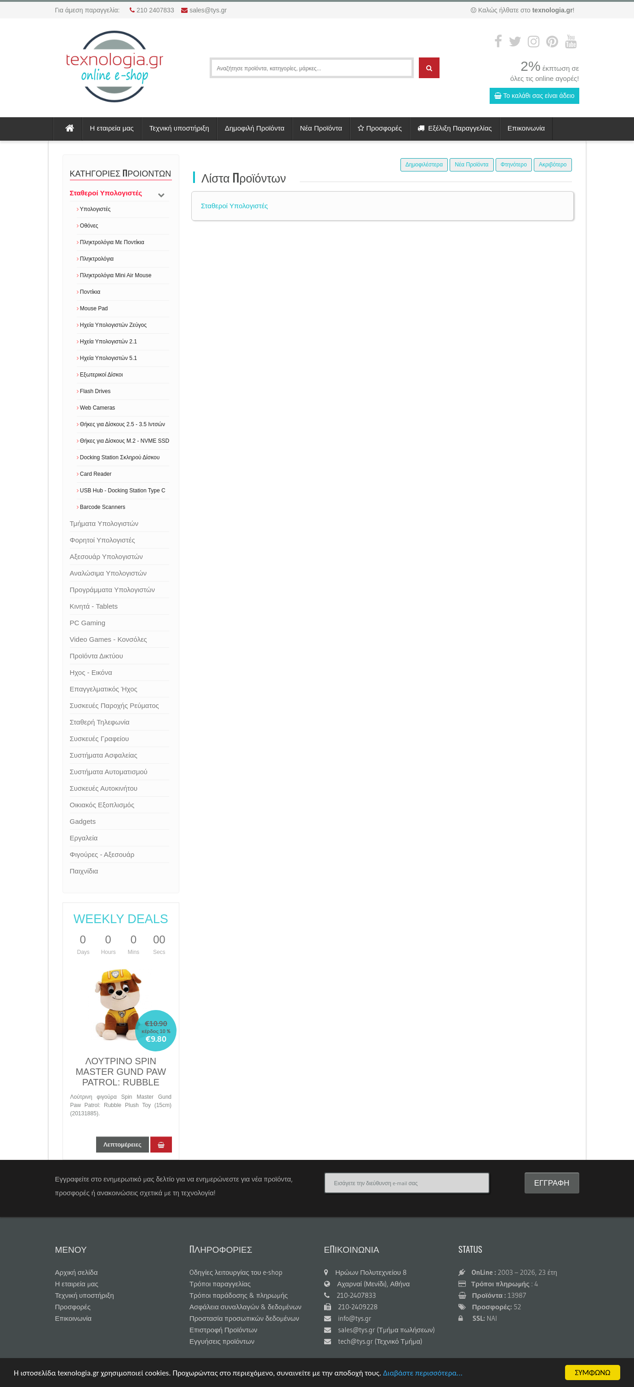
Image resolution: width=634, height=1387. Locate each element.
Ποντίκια (89, 292)
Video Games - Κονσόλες (108, 639)
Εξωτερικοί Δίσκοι (100, 374)
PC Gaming (88, 623)
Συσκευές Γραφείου (99, 738)
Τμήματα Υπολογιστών (104, 523)
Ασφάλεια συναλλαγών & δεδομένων (245, 1306)
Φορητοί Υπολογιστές (102, 540)
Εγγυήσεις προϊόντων (222, 1341)
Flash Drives (94, 391)
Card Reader (94, 474)
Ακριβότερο (553, 164)
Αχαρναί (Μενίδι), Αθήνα (367, 1283)
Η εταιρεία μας (112, 128)
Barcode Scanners (101, 507)
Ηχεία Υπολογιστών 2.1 (107, 341)
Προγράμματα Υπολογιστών (112, 590)
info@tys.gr (347, 1318)
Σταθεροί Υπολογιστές (106, 193)
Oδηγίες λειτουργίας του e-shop (235, 1272)
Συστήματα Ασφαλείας (103, 755)
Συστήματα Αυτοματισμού (109, 772)
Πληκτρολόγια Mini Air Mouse (114, 275)
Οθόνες (87, 226)
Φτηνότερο (514, 164)
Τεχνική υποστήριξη (179, 128)
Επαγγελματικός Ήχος (103, 689)
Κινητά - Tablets (94, 606)
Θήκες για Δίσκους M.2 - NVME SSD (123, 441)
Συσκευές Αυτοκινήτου (104, 788)
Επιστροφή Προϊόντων (223, 1329)
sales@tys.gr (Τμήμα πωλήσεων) (379, 1329)
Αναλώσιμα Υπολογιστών (108, 573)
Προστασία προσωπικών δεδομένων (244, 1318)
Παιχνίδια (84, 871)
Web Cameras (96, 408)
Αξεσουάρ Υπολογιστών (106, 556)
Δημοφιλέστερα (424, 164)
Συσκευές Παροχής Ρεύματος (114, 705)
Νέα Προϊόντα (321, 128)
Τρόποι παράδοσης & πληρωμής (238, 1295)
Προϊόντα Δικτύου (96, 656)
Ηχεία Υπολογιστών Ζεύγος (112, 325)
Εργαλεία (84, 838)
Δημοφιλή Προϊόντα (255, 128)
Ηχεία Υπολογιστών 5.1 (107, 358)
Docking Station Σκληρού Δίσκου (118, 457)
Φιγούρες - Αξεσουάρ (102, 854)
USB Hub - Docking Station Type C (121, 490)
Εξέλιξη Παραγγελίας (454, 128)
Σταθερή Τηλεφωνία (100, 722)
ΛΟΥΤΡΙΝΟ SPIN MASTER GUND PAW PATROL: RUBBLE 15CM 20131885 (120, 1077)
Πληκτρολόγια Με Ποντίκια (110, 242)
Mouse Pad (92, 308)
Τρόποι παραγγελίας (220, 1283)
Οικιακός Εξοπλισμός (102, 805)
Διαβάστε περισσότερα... (423, 1373)
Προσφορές (380, 128)
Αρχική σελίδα (76, 1272)
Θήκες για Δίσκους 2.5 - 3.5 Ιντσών (121, 424)
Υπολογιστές (94, 209)
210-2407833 (350, 1295)
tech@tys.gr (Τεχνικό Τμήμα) (373, 1341)
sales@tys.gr (208, 10)
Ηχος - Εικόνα (91, 672)
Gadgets (83, 821)
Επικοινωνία (526, 128)
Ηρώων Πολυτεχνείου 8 (365, 1272)
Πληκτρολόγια (95, 259)
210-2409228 (351, 1306)
